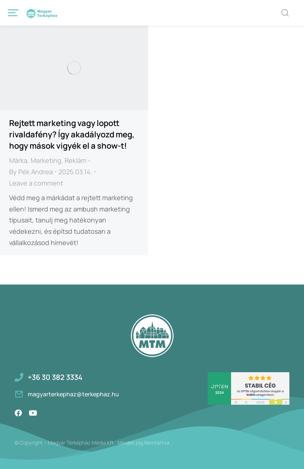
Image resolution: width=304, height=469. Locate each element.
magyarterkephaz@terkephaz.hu (73, 394)
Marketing (46, 160)
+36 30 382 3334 (55, 377)
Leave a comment (36, 183)
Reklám (75, 160)
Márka (18, 160)
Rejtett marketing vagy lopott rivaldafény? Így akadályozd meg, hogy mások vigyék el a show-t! (71, 134)
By (31, 171)
